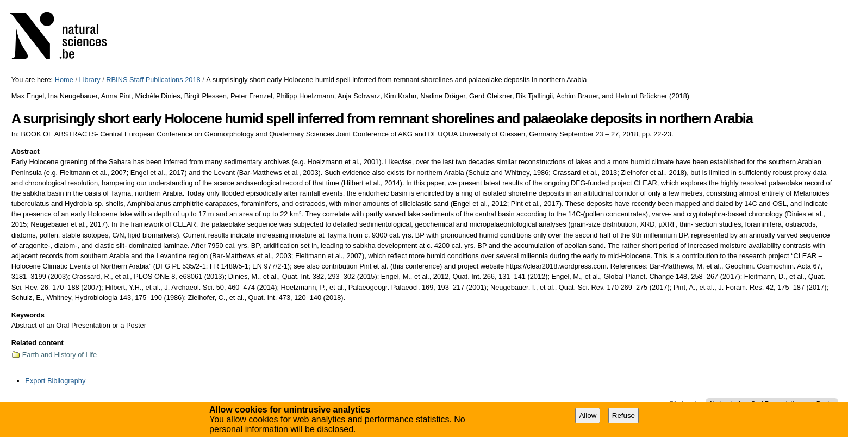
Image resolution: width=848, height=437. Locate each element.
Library (90, 80)
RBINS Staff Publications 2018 (153, 80)
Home (64, 80)
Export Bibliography (55, 381)
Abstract (25, 151)
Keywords (28, 315)
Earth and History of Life (59, 355)
